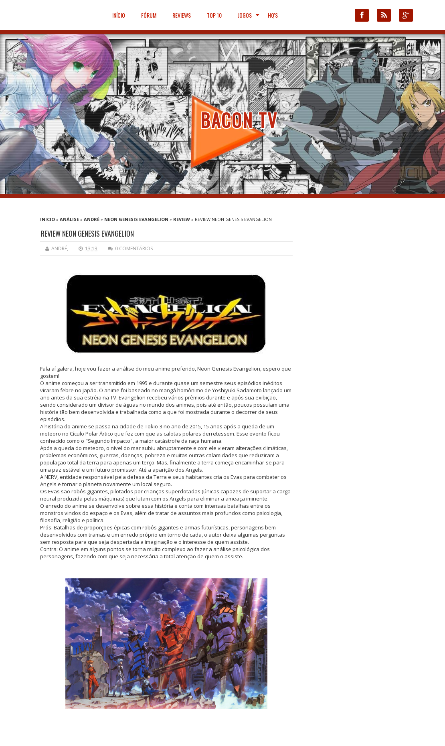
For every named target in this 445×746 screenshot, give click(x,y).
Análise (69, 219)
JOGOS (245, 15)
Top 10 (214, 15)
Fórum (148, 15)
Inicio (47, 219)
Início (118, 15)
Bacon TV (239, 119)
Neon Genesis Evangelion (136, 219)
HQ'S (273, 15)
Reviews (181, 15)
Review (181, 219)
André (91, 219)
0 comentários (134, 248)
